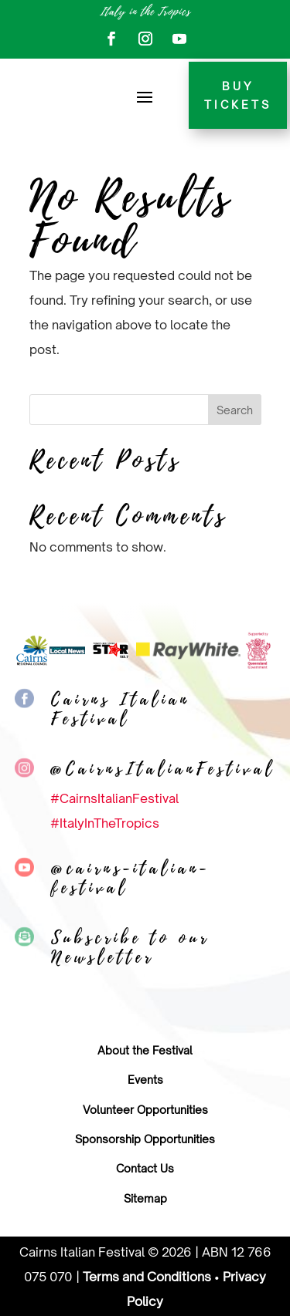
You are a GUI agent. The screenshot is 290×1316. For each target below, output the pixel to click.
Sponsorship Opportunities (145, 1139)
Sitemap (145, 1198)
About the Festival (145, 1050)
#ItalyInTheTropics (104, 823)
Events (145, 1079)
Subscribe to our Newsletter (130, 948)
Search (235, 410)
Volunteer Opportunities (145, 1109)
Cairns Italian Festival (120, 709)
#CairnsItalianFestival (114, 798)
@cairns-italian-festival (130, 878)
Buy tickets (237, 95)
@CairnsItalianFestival (162, 769)
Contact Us (145, 1168)
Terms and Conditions (147, 1276)
